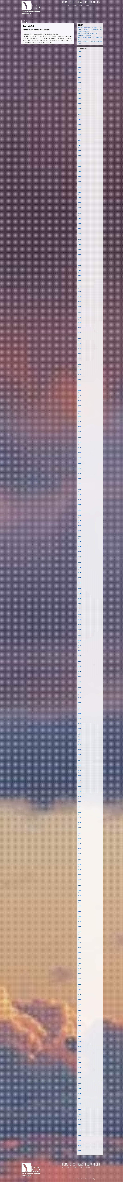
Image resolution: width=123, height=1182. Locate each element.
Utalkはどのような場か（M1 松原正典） (88, 33)
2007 (79, 103)
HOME (65, 2)
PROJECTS (81, 5)
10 (78, 90)
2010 (79, 291)
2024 (79, 1062)
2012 (79, 416)
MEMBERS (75, 5)
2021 (79, 932)
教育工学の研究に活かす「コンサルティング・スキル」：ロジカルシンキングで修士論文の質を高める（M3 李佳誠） (90, 29)
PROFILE (69, 5)
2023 (79, 1031)
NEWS (80, 2)
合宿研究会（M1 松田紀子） (85, 35)
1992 (79, 51)
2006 (79, 67)
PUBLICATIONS (92, 2)
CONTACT (88, 5)
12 (78, 100)
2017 (79, 729)
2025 (79, 1098)
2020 (79, 880)
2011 (79, 353)
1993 (79, 56)
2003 (79, 62)
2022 (79, 984)
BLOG (72, 2)
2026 (79, 1135)
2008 (79, 166)
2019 (79, 843)
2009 (79, 228)
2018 (79, 786)
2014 (79, 541)
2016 (79, 666)
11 (78, 95)
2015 (79, 603)
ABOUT (64, 5)
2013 (79, 478)
